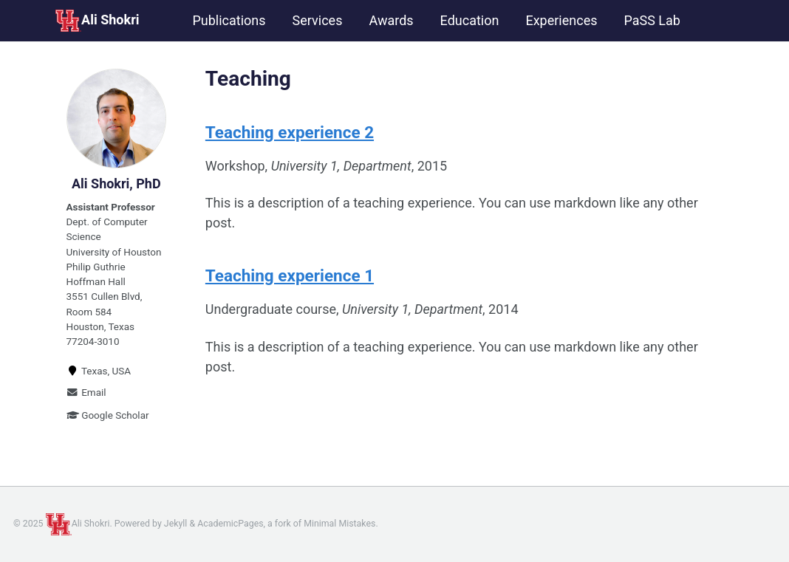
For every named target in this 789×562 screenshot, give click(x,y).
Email (86, 392)
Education (469, 20)
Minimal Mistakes (339, 523)
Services (318, 20)
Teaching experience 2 (289, 132)
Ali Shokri (97, 21)
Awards (391, 20)
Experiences (561, 20)
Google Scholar (107, 415)
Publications (228, 20)
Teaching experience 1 (289, 275)
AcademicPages (230, 523)
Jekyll (176, 523)
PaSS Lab (652, 20)
